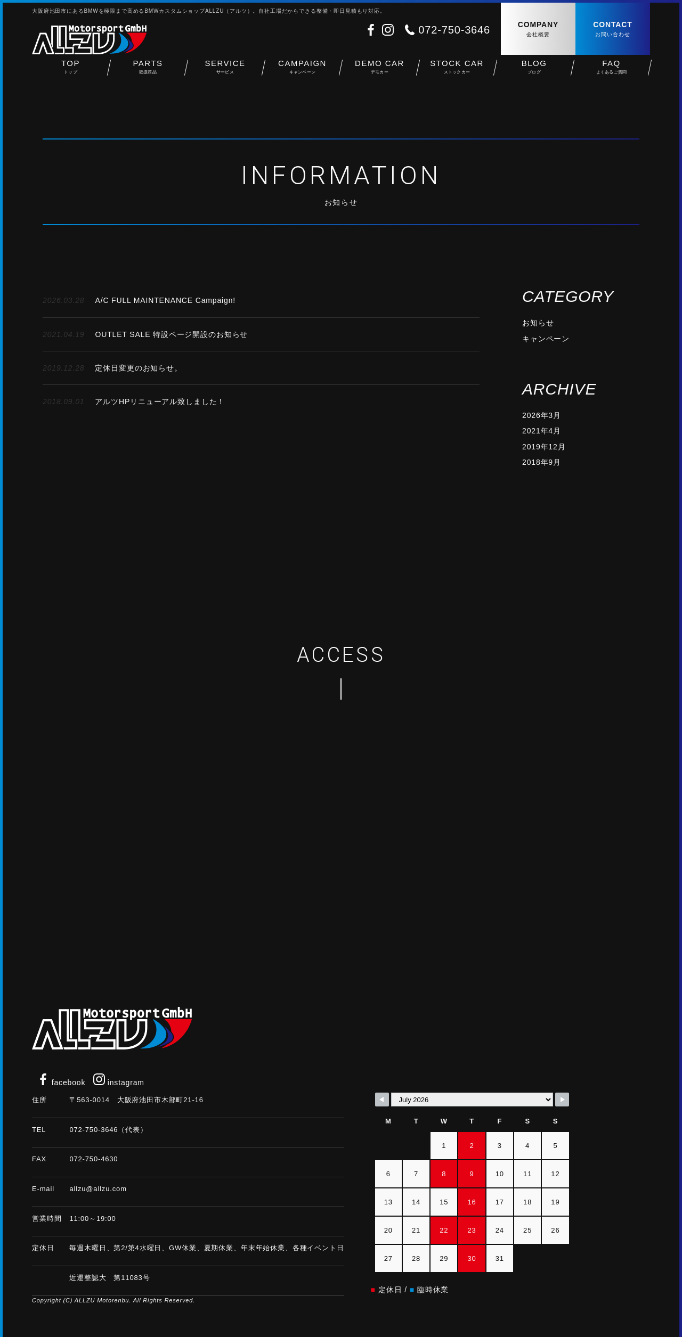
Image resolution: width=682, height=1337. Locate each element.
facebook (61, 1082)
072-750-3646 (454, 30)
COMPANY (538, 29)
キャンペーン (546, 338)
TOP (70, 75)
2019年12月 (543, 446)
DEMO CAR (379, 75)
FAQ (611, 75)
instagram (118, 1082)
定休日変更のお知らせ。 (112, 368)
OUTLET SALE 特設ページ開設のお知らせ (145, 334)
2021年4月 (541, 430)
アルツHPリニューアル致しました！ (134, 401)
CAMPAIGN (302, 75)
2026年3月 (541, 415)
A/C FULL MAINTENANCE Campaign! (139, 300)
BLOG (534, 75)
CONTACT (612, 29)
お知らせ (538, 322)
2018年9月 (541, 462)
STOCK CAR (457, 75)
